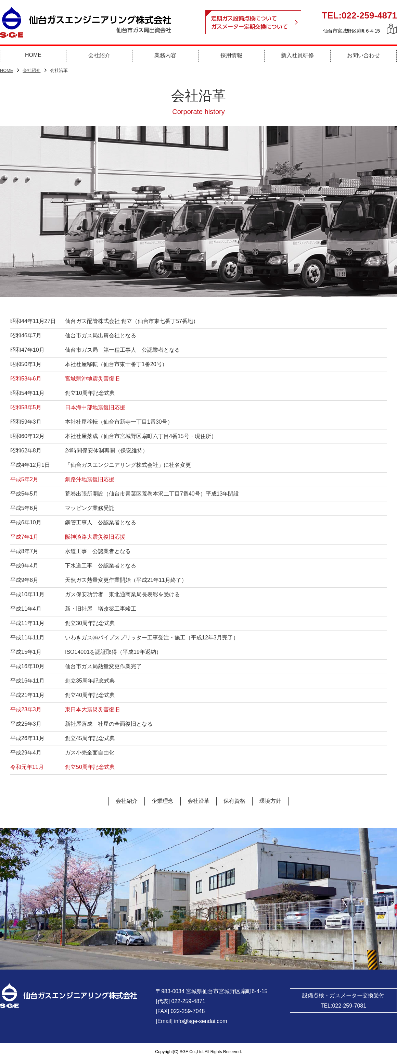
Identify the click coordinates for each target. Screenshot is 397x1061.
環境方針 (270, 801)
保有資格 (234, 801)
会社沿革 (198, 801)
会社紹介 (31, 70)
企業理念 (163, 801)
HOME (6, 70)
